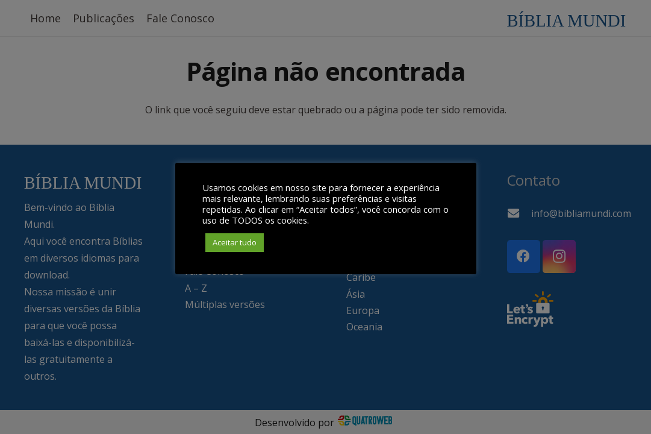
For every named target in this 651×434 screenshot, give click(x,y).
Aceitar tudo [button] (235, 242)
